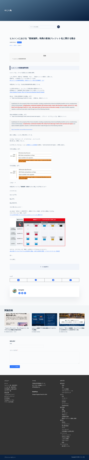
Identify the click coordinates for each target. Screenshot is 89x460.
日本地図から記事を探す (10, 389)
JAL (63, 387)
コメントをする (14, 350)
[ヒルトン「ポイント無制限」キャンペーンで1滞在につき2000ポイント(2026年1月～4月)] (72, 319)
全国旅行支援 (65, 416)
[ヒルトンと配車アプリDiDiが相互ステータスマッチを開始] (44, 319)
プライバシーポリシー (10, 457)
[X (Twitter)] (18, 280)
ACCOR (63, 402)
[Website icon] (19, 293)
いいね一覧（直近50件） (10, 387)
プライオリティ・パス (67, 390)
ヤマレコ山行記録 (8, 402)
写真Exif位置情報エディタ (38, 383)
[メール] (70, 280)
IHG (63, 396)
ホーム (6, 383)
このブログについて (9, 394)
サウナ (63, 427)
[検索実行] (58, 26)
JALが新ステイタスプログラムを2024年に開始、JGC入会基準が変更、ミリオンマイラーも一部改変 (35, 251)
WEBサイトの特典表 (32, 145)
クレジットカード (66, 435)
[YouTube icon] (25, 293)
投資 (63, 442)
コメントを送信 (14, 366)
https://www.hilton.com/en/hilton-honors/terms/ (21, 129)
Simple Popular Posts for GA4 (39, 394)
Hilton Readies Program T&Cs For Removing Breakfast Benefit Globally (27, 92)
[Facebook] (53, 280)
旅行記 (61, 420)
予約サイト (64, 414)
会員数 (63, 411)
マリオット (64, 398)
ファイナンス (63, 433)
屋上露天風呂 (65, 425)
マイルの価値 (65, 389)
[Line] (36, 280)
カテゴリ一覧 (7, 390)
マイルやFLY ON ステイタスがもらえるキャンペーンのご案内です (26, 215)
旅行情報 (62, 407)
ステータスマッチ (66, 392)
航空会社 (62, 383)
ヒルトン (19, 42)
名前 (11, 343)
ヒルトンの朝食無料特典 (20, 58)
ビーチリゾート (66, 424)
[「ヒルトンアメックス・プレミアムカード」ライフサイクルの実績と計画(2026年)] (17, 319)
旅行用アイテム (66, 446)
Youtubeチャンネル (9, 400)
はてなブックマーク (9, 396)
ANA (63, 385)
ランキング (64, 413)
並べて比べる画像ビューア (39, 385)
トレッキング (65, 429)
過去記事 (6, 392)
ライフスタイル (64, 444)
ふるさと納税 (65, 438)
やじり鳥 (8, 10)
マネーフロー (65, 440)
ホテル (61, 394)
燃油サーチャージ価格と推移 (69, 418)
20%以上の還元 (66, 437)
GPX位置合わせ (36, 387)
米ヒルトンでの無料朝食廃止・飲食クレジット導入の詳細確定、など (27, 80)
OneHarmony (65, 405)
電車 (63, 409)
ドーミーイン (65, 403)
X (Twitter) (7, 398)
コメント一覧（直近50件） (11, 385)
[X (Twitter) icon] (22, 293)
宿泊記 (63, 422)
